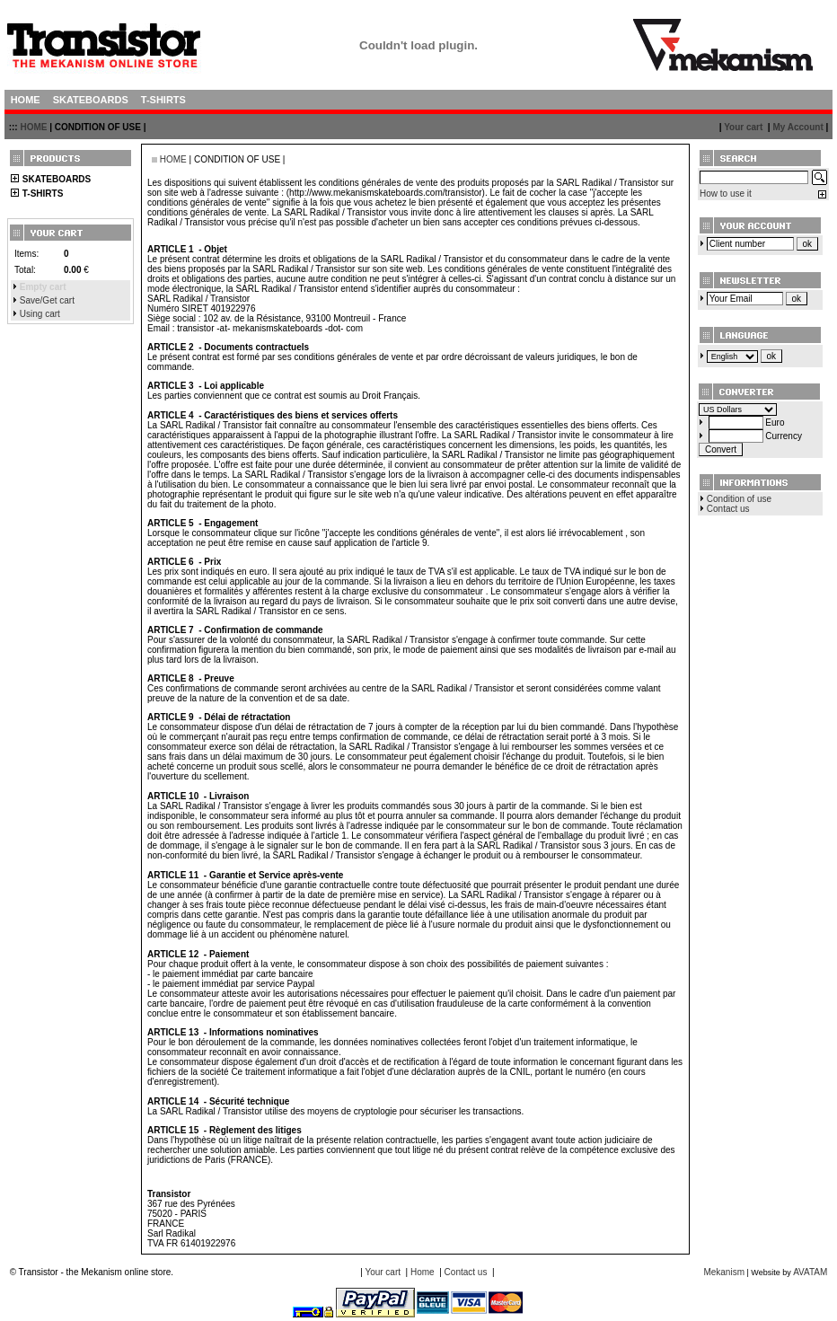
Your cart (743, 127)
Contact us (728, 509)
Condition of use (739, 499)
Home (422, 1272)
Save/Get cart (47, 300)
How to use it (726, 193)
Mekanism (723, 1272)
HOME (33, 127)
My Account (797, 127)
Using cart (40, 314)
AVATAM (810, 1272)
